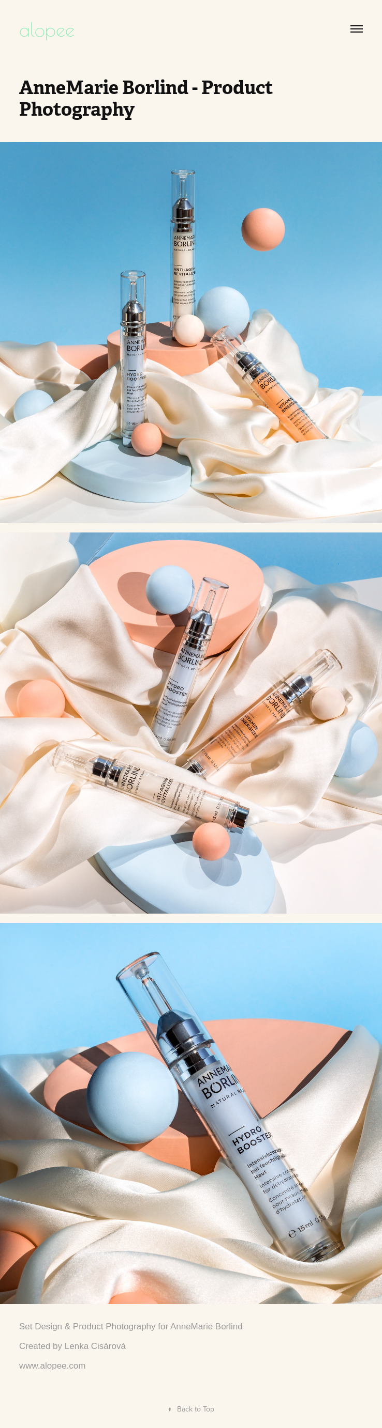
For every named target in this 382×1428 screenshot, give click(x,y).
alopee (47, 28)
